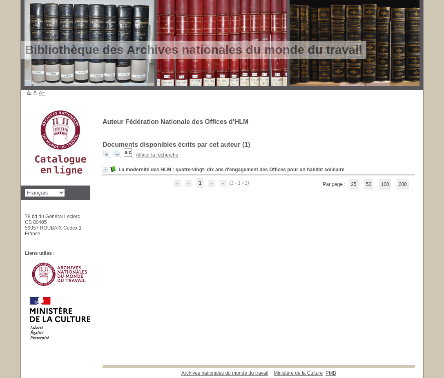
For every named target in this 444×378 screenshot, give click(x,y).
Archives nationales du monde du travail (224, 373)
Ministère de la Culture (298, 373)
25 (353, 184)
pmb (331, 373)
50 (368, 184)
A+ (42, 93)
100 (385, 184)
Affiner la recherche (157, 155)
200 (403, 184)
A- (29, 92)
